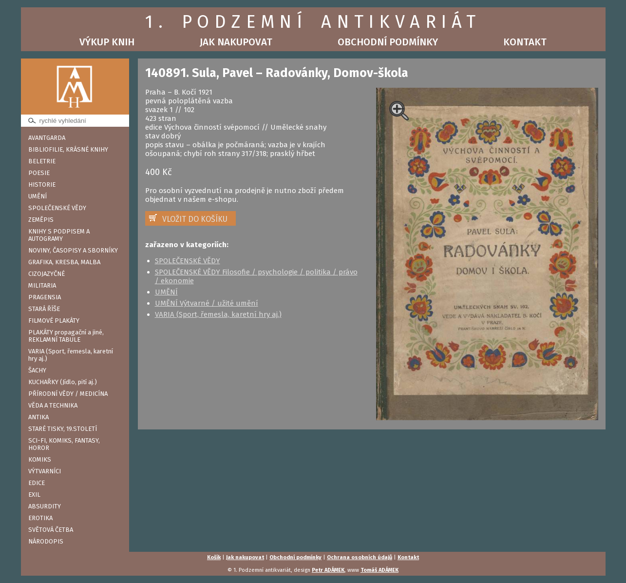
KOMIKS (39, 459)
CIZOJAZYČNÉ (46, 273)
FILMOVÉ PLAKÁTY (53, 320)
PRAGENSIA (44, 297)
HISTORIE (42, 184)
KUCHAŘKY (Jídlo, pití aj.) (62, 382)
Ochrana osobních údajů (359, 557)
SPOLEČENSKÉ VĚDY (57, 208)
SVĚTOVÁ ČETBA (50, 529)
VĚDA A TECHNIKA (52, 405)
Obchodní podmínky (388, 42)
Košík (214, 557)
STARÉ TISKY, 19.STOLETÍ (62, 428)
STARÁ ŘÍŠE (44, 308)
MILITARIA (42, 285)
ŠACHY (37, 370)
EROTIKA (40, 518)
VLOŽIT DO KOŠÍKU (195, 219)
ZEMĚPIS (41, 219)
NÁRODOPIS (45, 541)
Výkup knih (106, 42)
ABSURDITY (44, 506)
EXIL (34, 494)
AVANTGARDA (46, 137)
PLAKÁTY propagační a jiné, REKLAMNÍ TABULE (66, 336)
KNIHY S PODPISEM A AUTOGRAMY (59, 235)
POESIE (39, 172)
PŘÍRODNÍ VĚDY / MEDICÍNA (68, 393)
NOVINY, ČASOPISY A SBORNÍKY (73, 250)
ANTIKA (38, 417)
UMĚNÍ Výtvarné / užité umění (206, 303)
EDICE (36, 482)
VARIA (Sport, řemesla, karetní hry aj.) (70, 355)
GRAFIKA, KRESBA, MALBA (64, 262)
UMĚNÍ (37, 196)
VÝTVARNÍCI (44, 471)
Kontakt (525, 42)
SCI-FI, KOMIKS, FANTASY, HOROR (64, 444)
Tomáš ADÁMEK (379, 570)
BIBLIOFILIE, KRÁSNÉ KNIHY (68, 149)
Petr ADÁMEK (328, 570)
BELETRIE (42, 161)
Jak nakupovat (236, 42)
